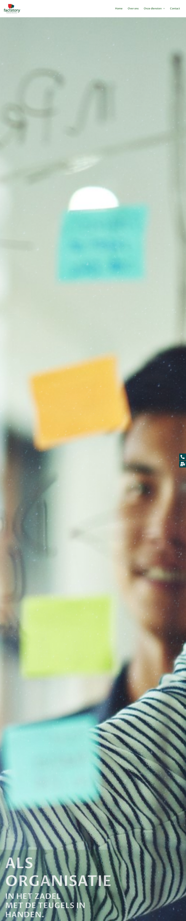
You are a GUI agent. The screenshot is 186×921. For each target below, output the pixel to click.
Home (119, 8)
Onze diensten (153, 8)
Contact (175, 8)
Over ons (133, 8)
